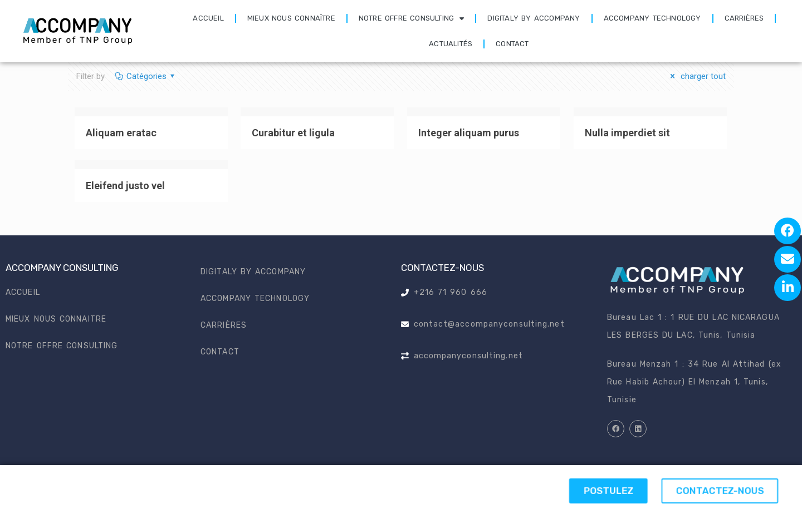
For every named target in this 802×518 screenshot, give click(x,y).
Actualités (450, 44)
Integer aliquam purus (468, 133)
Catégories (145, 76)
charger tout (696, 76)
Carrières (744, 18)
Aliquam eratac (121, 133)
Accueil (208, 18)
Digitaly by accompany (533, 18)
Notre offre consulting (411, 18)
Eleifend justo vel (125, 185)
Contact (512, 44)
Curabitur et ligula (293, 133)
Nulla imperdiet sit (627, 133)
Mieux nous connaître (291, 18)
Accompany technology (652, 18)
